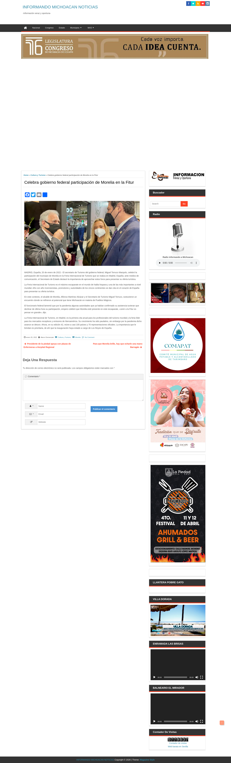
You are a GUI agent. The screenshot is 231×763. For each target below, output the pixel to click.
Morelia (78, 337)
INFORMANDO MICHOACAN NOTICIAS (60, 7)
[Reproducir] (154, 677)
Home (26, 175)
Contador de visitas (178, 743)
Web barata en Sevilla (178, 746)
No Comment (89, 337)
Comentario (34, 376)
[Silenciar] (196, 677)
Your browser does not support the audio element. (178, 263)
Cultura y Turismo (38, 175)
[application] (178, 664)
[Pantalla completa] (201, 677)
